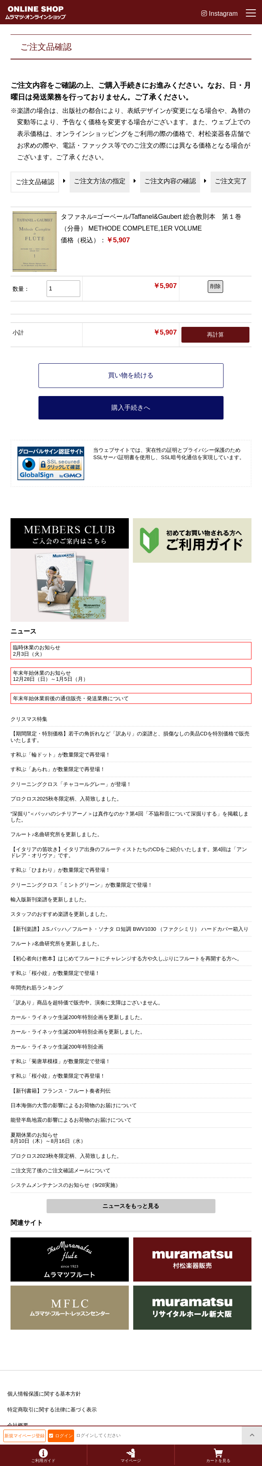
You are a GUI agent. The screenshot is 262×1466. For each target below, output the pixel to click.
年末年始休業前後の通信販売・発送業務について (71, 698)
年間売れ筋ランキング (37, 988)
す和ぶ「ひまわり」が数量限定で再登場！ (61, 870)
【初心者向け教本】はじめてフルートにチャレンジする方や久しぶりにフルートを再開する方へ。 (126, 958)
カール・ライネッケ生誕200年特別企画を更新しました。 (78, 1017)
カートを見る (218, 1456)
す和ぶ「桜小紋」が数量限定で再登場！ (58, 1076)
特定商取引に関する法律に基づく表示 (52, 1410)
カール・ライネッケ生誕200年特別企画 (57, 1047)
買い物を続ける (130, 375)
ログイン (61, 1435)
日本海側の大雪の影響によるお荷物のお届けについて (74, 1105)
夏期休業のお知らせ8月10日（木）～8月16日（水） (48, 1138)
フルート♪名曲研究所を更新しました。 (56, 834)
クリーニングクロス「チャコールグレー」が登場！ (71, 784)
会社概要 (17, 1425)
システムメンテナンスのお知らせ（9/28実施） (66, 1185)
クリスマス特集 (29, 719)
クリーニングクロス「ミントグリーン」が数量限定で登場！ (82, 885)
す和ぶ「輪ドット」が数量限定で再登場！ (61, 755)
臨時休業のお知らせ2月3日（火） (36, 650)
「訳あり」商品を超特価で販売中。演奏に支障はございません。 (87, 1003)
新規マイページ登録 (24, 1435)
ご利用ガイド (43, 1456)
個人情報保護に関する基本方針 (44, 1394)
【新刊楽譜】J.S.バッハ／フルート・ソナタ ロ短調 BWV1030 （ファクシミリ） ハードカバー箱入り (130, 929)
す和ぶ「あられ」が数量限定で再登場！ (58, 769)
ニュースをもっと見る (130, 1206)
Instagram (219, 13)
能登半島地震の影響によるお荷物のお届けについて (71, 1120)
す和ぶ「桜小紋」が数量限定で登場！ (55, 973)
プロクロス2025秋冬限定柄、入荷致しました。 (66, 799)
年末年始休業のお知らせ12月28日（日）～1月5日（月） (50, 676)
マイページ (131, 1456)
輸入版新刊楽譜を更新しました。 (50, 899)
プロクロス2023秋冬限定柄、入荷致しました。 (66, 1156)
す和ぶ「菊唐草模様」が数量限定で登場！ (61, 1061)
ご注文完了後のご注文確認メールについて (61, 1170)
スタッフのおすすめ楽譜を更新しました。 (61, 914)
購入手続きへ (130, 407)
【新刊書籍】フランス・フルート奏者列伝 (61, 1091)
